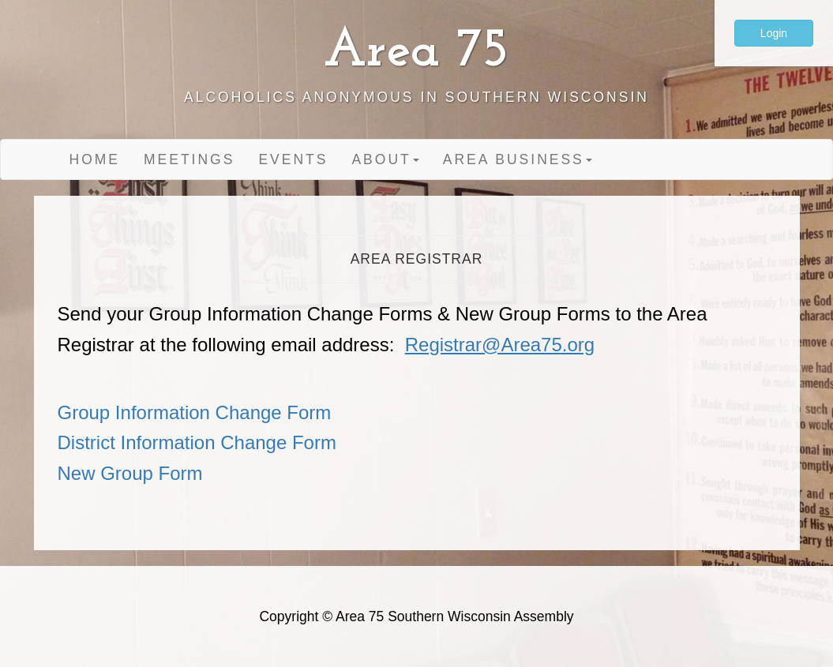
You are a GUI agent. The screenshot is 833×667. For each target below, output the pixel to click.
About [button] (384, 159)
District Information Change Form (197, 442)
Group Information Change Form (195, 412)
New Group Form (130, 473)
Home (95, 159)
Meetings (189, 159)
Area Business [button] (517, 159)
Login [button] (773, 33)
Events (293, 159)
